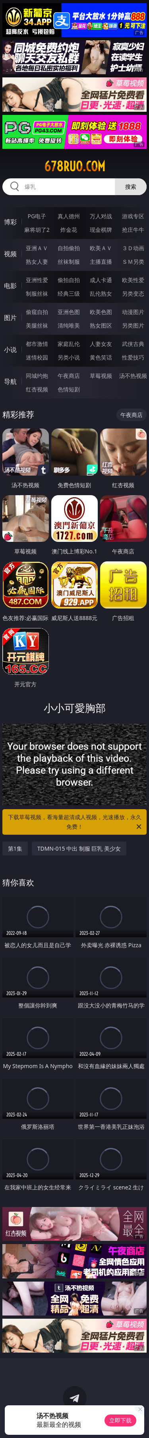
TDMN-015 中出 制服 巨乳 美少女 (79, 848)
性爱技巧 (133, 357)
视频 (10, 253)
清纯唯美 (69, 325)
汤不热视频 (133, 375)
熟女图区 (101, 325)
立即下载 (120, 1420)
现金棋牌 (101, 229)
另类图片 (133, 325)
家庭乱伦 (69, 344)
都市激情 (37, 344)
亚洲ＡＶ (37, 248)
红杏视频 (37, 389)
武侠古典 (133, 344)
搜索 (130, 186)
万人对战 (101, 216)
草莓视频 (101, 375)
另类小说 (69, 357)
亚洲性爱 (37, 280)
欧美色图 (101, 312)
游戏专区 (133, 216)
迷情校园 (37, 357)
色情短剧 (69, 389)
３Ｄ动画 (133, 248)
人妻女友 (101, 344)
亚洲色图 (69, 312)
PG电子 (36, 216)
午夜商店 (69, 375)
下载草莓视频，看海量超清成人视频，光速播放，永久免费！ (75, 822)
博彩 (10, 221)
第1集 (15, 848)
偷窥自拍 (37, 312)
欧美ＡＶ (101, 248)
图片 (10, 317)
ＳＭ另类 (133, 261)
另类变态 (133, 293)
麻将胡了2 (37, 229)
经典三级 (69, 293)
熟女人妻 (37, 261)
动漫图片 (133, 312)
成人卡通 (101, 280)
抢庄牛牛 (133, 229)
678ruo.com (74, 166)
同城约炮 (37, 375)
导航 (10, 381)
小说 (10, 349)
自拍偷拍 (69, 248)
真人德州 (69, 216)
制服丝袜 (37, 293)
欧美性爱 (133, 280)
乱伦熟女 (101, 293)
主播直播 (101, 261)
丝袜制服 (69, 261)
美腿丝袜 (37, 325)
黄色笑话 (101, 357)
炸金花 (68, 229)
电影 (10, 285)
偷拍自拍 (69, 280)
